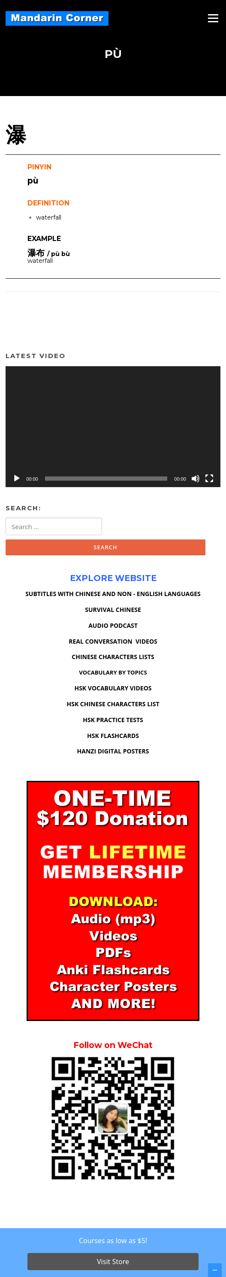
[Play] (16, 478)
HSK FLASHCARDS (113, 736)
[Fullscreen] (209, 478)
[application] (113, 426)
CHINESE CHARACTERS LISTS (113, 657)
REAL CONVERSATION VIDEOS (113, 641)
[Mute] (195, 478)
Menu (212, 18)
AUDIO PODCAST (113, 625)
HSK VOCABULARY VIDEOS (112, 688)
